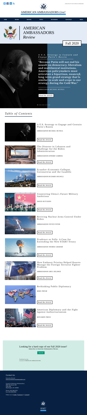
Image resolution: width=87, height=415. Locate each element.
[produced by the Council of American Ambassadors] (73, 4)
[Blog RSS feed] (14, 4)
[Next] (78, 75)
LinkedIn (27, 394)
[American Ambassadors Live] (4, 3)
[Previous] (9, 75)
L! (45, 408)
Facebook (20, 394)
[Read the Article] (46, 95)
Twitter (15, 394)
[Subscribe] (41, 352)
